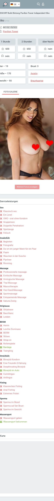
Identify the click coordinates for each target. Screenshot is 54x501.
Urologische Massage (13, 279)
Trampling (8, 351)
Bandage (7, 347)
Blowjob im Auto (11, 370)
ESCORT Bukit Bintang (10, 13)
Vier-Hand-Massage (12, 290)
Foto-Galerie (10, 92)
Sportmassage (10, 293)
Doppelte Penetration (13, 225)
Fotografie (8, 245)
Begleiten (7, 241)
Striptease (8, 309)
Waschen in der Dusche (14, 256)
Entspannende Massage (14, 297)
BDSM (6, 332)
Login (43, 4)
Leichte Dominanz (12, 329)
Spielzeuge (8, 229)
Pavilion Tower (26, 13)
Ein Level (7, 215)
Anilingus (7, 377)
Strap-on (7, 340)
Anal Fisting (9, 390)
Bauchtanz (8, 313)
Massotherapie (10, 286)
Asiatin (34, 73)
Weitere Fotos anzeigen (27, 187)
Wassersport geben (12, 418)
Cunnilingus (9, 374)
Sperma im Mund (11, 402)
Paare (6, 252)
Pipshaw (7, 259)
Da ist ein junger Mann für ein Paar (19, 249)
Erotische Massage (12, 275)
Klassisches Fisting (12, 386)
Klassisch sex (10, 211)
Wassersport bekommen (15, 421)
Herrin (6, 325)
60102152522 (10, 27)
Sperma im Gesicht (12, 409)
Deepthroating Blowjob (14, 366)
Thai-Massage (10, 283)
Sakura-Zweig (9, 301)
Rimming (7, 263)
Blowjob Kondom (11, 359)
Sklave (6, 336)
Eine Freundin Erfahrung (14, 363)
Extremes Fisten (11, 393)
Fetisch (6, 233)
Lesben (6, 317)
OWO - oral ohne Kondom (15, 218)
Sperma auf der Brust (13, 406)
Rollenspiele (9, 343)
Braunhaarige (37, 80)
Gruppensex (9, 222)
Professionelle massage (15, 272)
